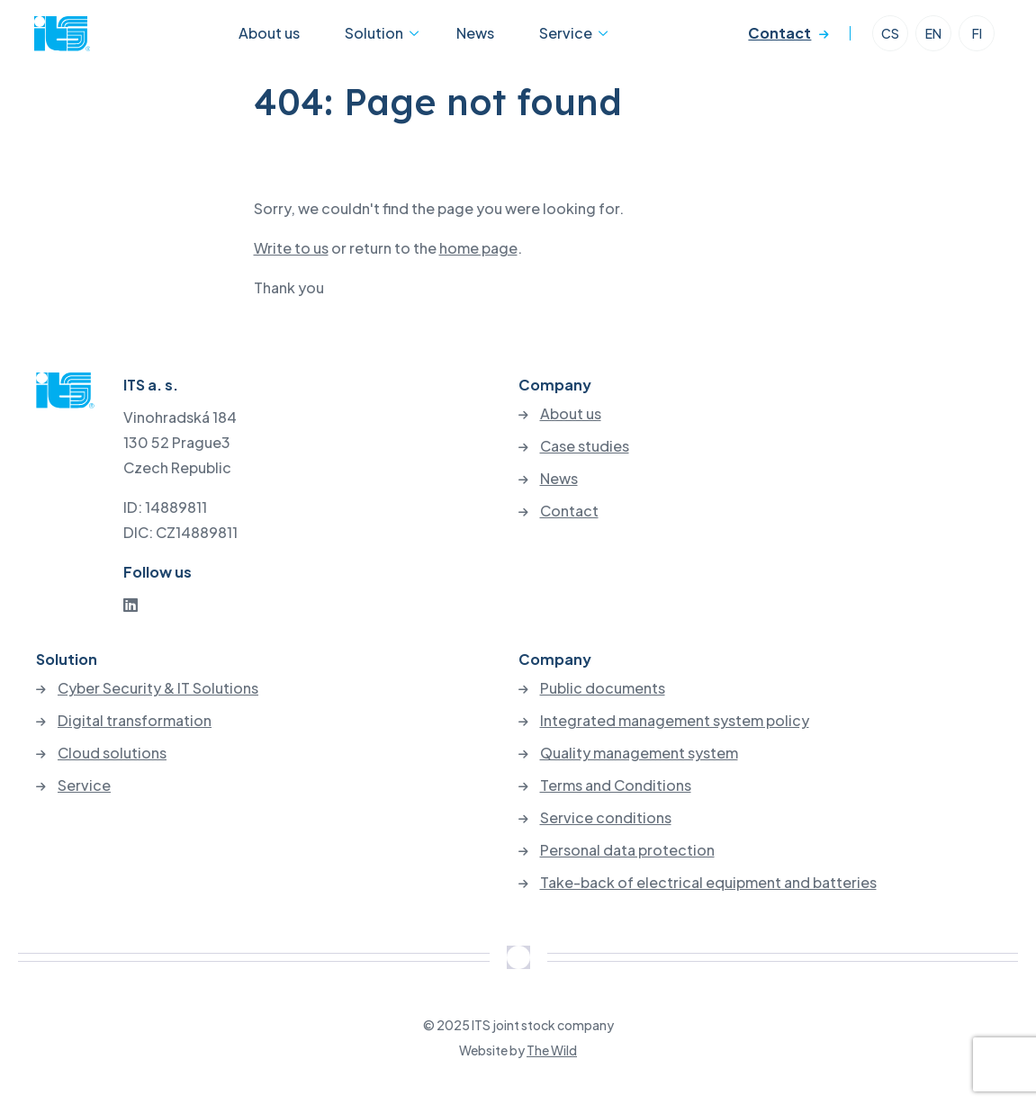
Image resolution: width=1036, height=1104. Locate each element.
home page (478, 247)
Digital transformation (135, 721)
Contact (777, 39)
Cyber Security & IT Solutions (158, 688)
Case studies (584, 446)
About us (284, 39)
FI (975, 39)
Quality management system (639, 753)
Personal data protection (627, 850)
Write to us (291, 247)
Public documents (602, 688)
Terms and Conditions (615, 785)
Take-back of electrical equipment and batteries (708, 883)
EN (931, 39)
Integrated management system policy (674, 721)
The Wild (552, 1050)
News (468, 39)
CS (888, 39)
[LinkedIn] (130, 604)
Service (542, 39)
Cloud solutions (112, 753)
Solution (373, 39)
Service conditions (605, 818)
